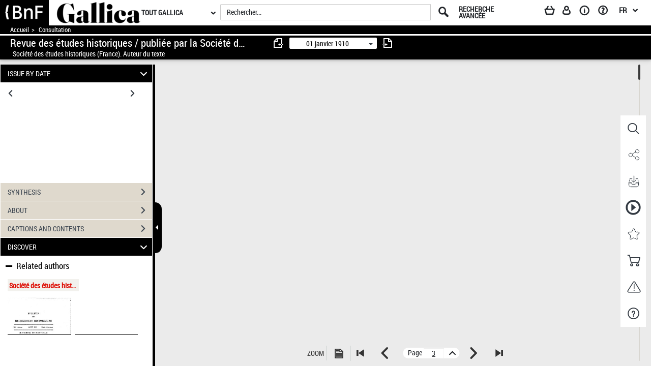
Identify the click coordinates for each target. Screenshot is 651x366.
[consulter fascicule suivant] (387, 43)
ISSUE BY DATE (79, 73)
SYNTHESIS (80, 192)
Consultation (55, 29)
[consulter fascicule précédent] (278, 43)
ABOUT (80, 210)
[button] (633, 128)
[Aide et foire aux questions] (606, 12)
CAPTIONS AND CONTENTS (80, 229)
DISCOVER (79, 247)
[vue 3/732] (434, 353)
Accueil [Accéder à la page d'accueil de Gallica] (19, 29)
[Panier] (554, 12)
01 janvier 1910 (327, 43)
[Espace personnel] (571, 12)
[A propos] (588, 12)
